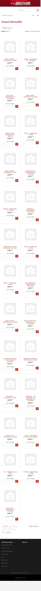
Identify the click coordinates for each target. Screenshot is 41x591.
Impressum (4, 566)
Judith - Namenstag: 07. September (30, 59)
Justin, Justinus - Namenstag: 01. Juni (10, 171)
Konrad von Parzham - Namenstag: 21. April (31, 359)
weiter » (8, 532)
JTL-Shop (23, 577)
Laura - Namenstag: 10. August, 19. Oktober (31, 435)
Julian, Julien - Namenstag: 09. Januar (31, 96)
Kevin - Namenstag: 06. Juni (30, 247)
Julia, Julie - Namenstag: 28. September (10, 97)
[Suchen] (27, 10)
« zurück (5, 526)
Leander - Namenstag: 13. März (31, 472)
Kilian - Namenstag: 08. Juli (10, 283)
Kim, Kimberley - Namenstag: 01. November (30, 284)
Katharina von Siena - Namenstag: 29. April (10, 247)
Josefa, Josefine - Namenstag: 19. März (10, 59)
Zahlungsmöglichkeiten (7, 551)
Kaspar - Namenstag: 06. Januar (10, 209)
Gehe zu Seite (33, 526)
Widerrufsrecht (5, 563)
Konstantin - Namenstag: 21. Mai (10, 396)
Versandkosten (5, 554)
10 (3, 532)
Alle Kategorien (8, 15)
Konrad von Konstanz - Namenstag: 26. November (10, 360)
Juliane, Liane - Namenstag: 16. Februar (10, 134)
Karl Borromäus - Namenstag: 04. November (30, 172)
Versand (29, 572)
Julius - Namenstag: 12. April (30, 133)
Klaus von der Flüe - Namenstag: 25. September (30, 322)
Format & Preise (5, 548)
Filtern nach (7, 28)
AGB (2, 557)
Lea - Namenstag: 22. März (10, 472)
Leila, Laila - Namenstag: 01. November (10, 509)
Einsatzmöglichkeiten (6, 545)
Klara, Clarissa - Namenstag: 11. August (10, 321)
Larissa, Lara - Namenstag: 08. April (10, 435)
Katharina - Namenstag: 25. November (31, 210)
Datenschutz (4, 560)
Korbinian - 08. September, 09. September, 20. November (30, 398)
